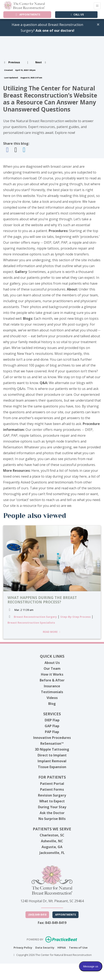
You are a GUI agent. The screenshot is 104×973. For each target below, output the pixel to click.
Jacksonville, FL (52, 852)
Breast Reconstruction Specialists (31, 622)
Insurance (52, 686)
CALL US (77, 14)
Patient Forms (52, 789)
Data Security (44, 947)
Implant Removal (52, 761)
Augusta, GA (52, 847)
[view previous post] (11, 62)
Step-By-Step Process (75, 617)
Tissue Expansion (52, 767)
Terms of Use (78, 947)
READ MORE (52, 632)
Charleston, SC (52, 835)
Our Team (52, 668)
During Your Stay (52, 807)
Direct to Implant (52, 755)
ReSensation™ (52, 743)
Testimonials (52, 692)
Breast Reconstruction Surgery (35, 617)
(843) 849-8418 (37, 914)
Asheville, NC (52, 841)
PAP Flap (52, 731)
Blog (52, 703)
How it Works (52, 674)
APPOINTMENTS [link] (27, 14)
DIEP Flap (52, 720)
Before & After (52, 680)
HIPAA (61, 947)
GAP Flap (52, 726)
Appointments (65, 914)
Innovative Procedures (52, 737)
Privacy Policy (23, 947)
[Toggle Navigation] (97, 5)
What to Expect (52, 801)
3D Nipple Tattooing (52, 749)
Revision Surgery (52, 795)
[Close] (98, 24)
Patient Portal (52, 783)
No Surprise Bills (52, 818)
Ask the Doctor (52, 813)
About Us (52, 662)
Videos (52, 697)
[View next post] (41, 62)
